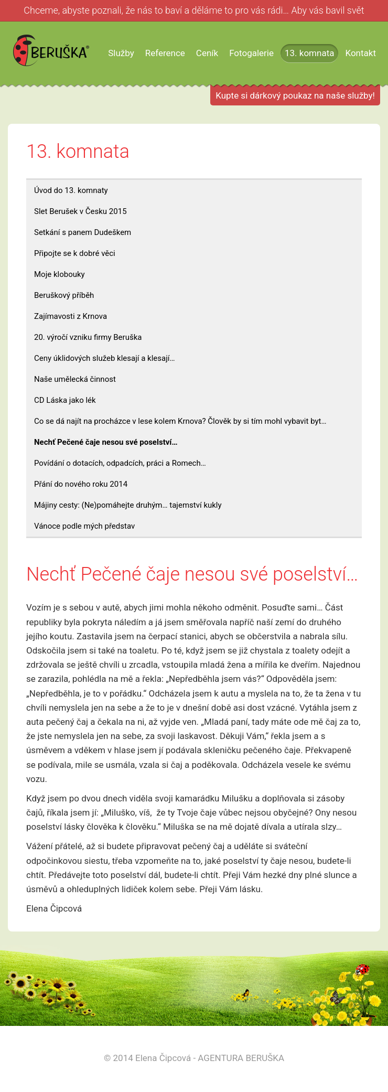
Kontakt (360, 53)
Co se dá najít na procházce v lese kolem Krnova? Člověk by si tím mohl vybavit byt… (180, 421)
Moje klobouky (59, 274)
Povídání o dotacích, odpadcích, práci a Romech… (120, 463)
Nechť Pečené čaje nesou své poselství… (106, 442)
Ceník (207, 53)
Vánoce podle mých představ (84, 526)
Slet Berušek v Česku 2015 (80, 211)
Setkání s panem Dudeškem (82, 232)
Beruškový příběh (64, 295)
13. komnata (309, 53)
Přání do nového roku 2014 (80, 484)
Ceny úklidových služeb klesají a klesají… (104, 358)
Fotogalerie (251, 53)
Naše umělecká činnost (75, 379)
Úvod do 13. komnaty (71, 190)
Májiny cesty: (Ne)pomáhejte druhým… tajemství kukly (128, 505)
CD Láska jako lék (65, 400)
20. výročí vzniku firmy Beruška (88, 337)
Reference (165, 53)
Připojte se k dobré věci (74, 253)
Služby (121, 53)
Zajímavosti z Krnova (70, 316)
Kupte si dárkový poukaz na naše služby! (295, 95)
